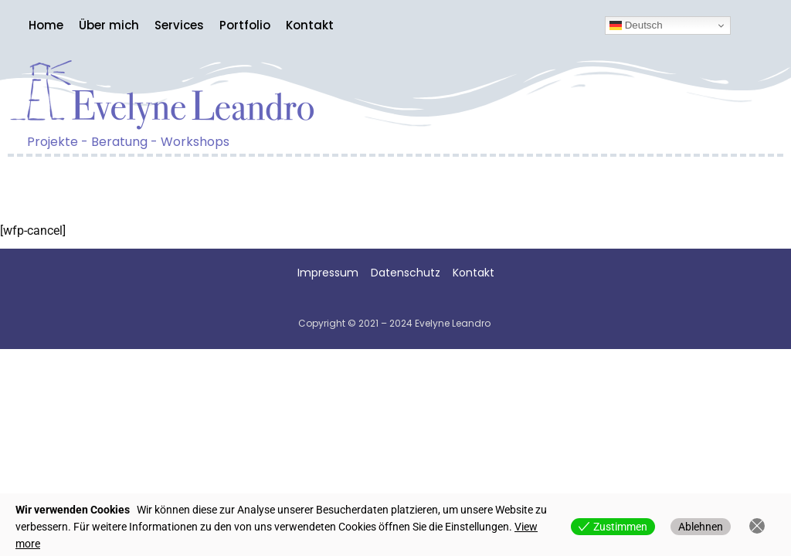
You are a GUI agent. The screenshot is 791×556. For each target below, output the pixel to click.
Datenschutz (410, 272)
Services (179, 25)
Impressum (327, 272)
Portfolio (244, 25)
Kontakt (310, 25)
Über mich (109, 25)
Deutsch (636, 25)
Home (46, 25)
